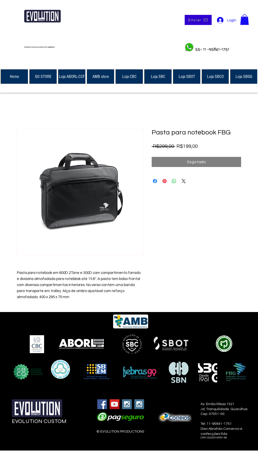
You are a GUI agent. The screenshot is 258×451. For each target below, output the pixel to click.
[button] (244, 19)
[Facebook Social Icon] (102, 404)
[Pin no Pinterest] (165, 181)
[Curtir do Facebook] (42, 436)
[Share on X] (184, 181)
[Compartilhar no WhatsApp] (174, 181)
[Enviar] (198, 20)
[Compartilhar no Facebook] (155, 181)
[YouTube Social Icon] (114, 404)
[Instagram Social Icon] (127, 404)
